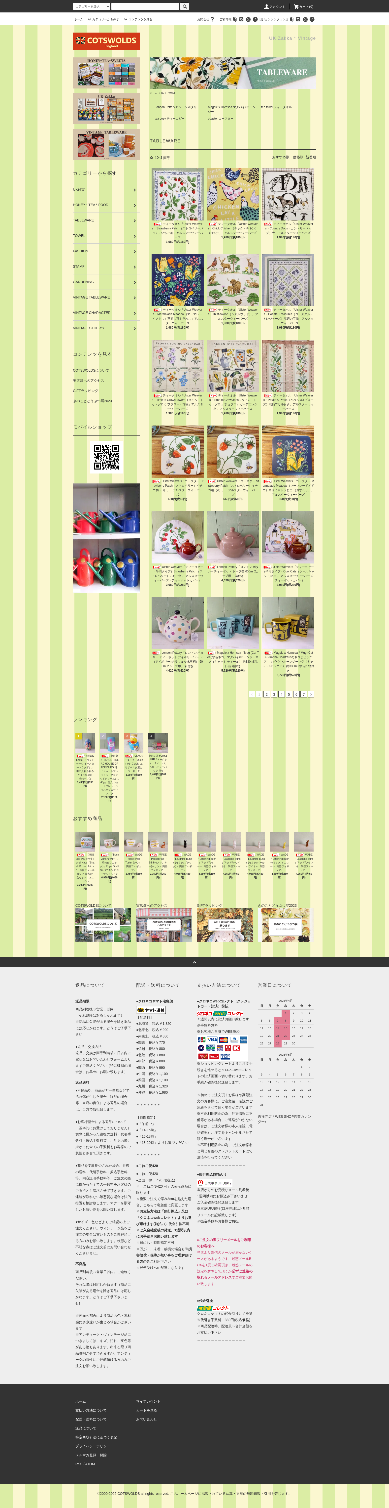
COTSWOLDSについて (91, 370)
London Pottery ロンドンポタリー (177, 107)
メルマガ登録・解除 (91, 1455)
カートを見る (146, 1410)
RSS (79, 1464)
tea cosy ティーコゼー (170, 118)
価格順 (298, 157)
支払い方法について (91, 1410)
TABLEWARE (168, 93)
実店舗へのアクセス (88, 381)
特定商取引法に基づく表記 (96, 1437)
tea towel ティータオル (276, 107)
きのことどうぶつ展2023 (92, 401)
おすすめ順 (281, 157)
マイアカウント (148, 1401)
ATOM (90, 1464)
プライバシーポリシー (92, 1446)
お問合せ (206, 19)
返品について (85, 1428)
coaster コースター (220, 118)
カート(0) (303, 6)
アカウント (274, 6)
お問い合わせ (146, 1419)
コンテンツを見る (137, 19)
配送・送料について (91, 1419)
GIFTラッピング (85, 391)
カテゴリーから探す (102, 19)
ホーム (78, 19)
